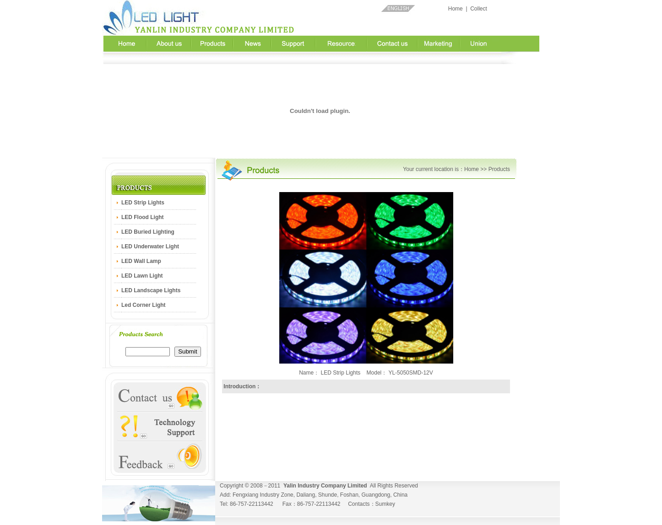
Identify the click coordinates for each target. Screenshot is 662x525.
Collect (478, 8)
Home (455, 8)
